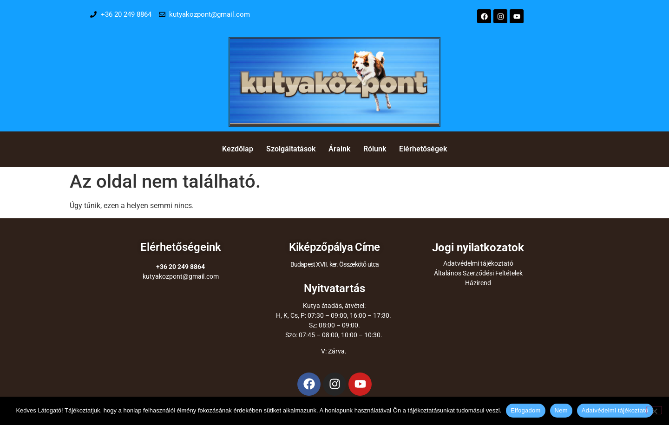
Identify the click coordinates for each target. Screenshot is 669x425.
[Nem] (654, 410)
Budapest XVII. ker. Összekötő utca (334, 264)
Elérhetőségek (423, 148)
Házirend (478, 283)
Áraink (339, 148)
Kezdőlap (237, 148)
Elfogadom (525, 410)
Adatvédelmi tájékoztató (478, 263)
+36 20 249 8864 (180, 266)
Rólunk (374, 148)
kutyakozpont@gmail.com (181, 276)
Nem (561, 410)
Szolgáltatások (290, 148)
